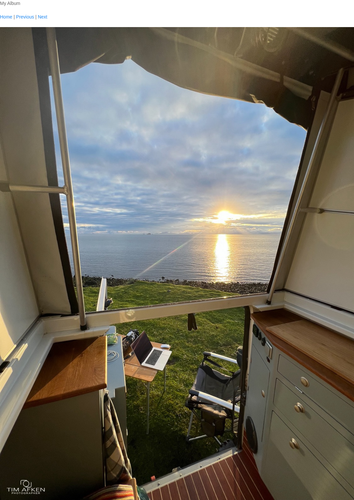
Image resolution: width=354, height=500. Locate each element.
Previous (25, 16)
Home (6, 16)
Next (42, 16)
